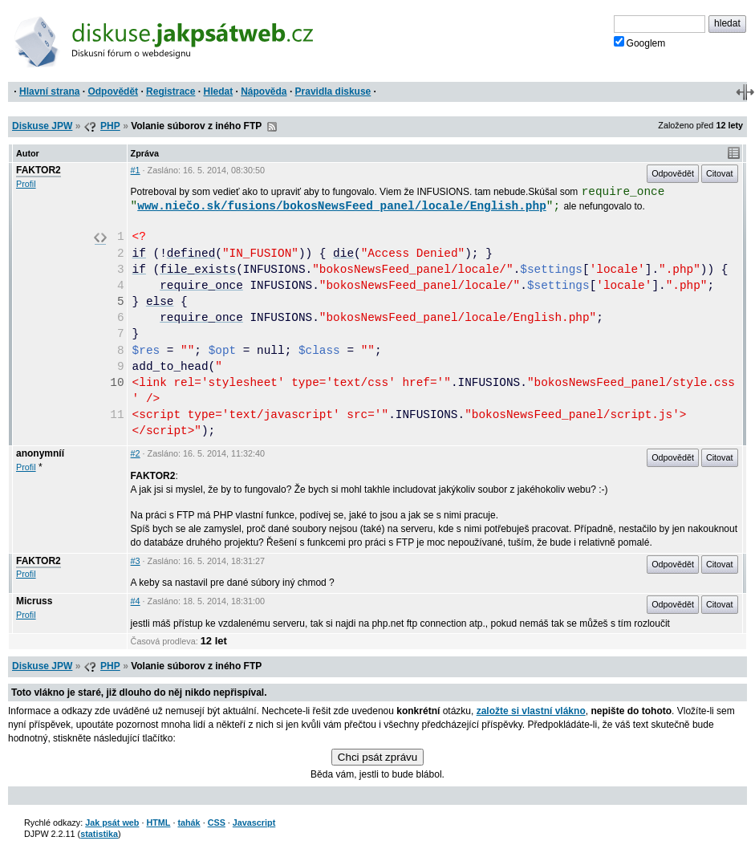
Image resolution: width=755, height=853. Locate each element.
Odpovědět (112, 91)
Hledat (218, 91)
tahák (188, 822)
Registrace (170, 91)
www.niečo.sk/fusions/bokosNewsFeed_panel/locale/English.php (341, 206)
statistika (99, 834)
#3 (135, 561)
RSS (272, 127)
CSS (216, 822)
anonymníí (40, 453)
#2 (135, 453)
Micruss (34, 601)
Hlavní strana (49, 91)
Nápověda (263, 91)
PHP (110, 126)
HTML (158, 822)
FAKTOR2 (38, 170)
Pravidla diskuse (333, 91)
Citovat (719, 173)
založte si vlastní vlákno (531, 711)
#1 (135, 170)
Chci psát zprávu (377, 757)
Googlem (640, 42)
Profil (26, 184)
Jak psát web (112, 822)
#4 (135, 601)
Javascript (254, 822)
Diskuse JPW (42, 126)
